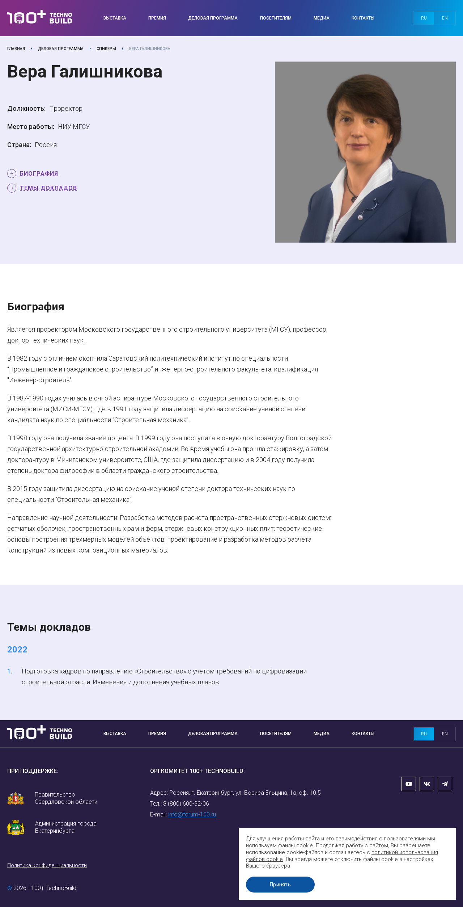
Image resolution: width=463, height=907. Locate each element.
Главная (16, 48)
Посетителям (276, 18)
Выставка (114, 18)
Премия (157, 18)
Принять (280, 884)
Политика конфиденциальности (47, 865)
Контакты (363, 18)
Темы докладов (48, 188)
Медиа (322, 18)
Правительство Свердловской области (66, 798)
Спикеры (106, 48)
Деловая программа (213, 18)
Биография (39, 173)
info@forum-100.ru (192, 814)
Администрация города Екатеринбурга (66, 827)
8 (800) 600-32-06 (186, 803)
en (445, 18)
